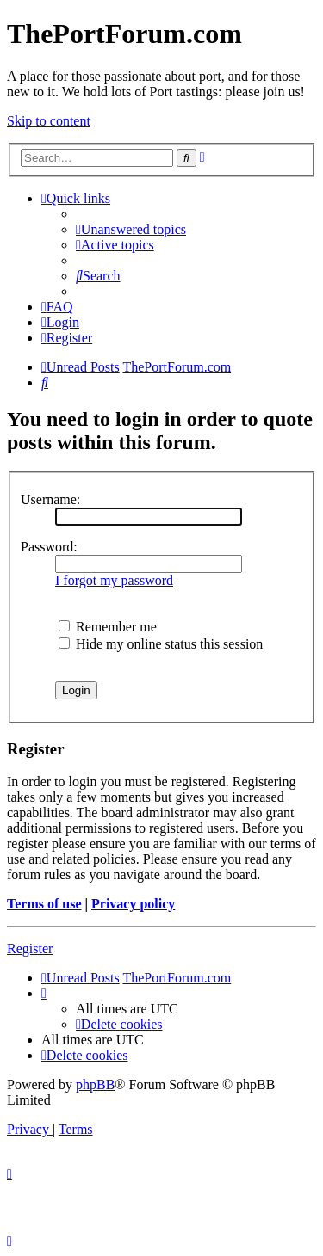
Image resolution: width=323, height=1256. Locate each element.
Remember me (108, 626)
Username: (50, 499)
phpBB (95, 1084)
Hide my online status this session (161, 644)
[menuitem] (131, 229)
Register (30, 948)
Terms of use (44, 903)
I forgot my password (114, 580)
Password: (49, 546)
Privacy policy (133, 903)
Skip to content (48, 121)
